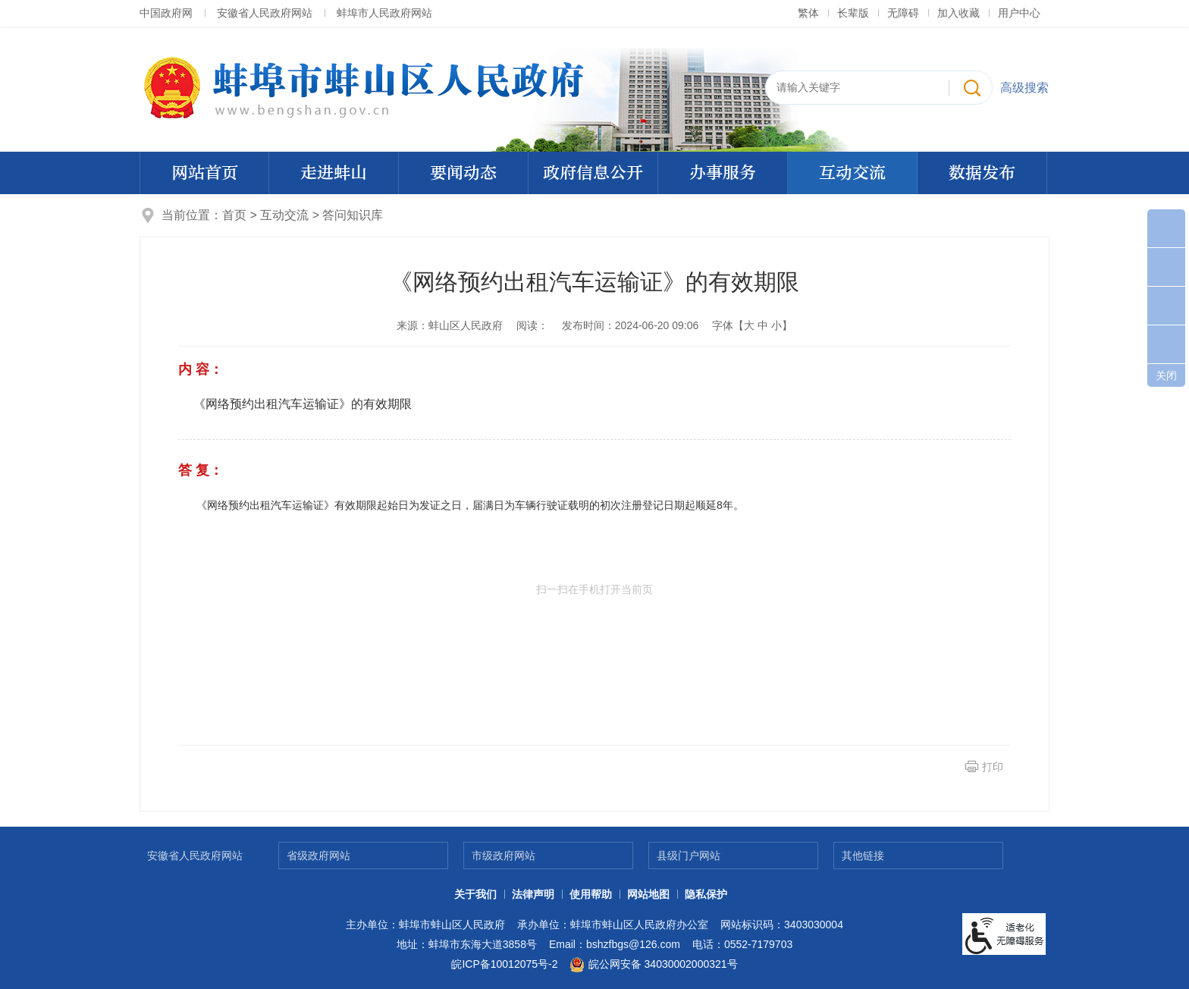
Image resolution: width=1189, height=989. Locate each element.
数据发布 (982, 173)
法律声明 (533, 894)
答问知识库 (352, 215)
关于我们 (475, 894)
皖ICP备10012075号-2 (504, 964)
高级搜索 (1024, 87)
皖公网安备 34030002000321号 (653, 964)
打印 (992, 767)
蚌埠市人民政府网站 (384, 13)
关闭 (1166, 375)
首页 (234, 215)
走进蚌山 (333, 173)
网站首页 (204, 173)
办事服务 (722, 173)
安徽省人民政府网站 (264, 13)
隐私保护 (706, 894)
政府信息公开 (593, 173)
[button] (853, 13)
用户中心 (1019, 13)
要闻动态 (463, 173)
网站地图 (648, 894)
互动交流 (852, 173)
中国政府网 (166, 13)
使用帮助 (590, 894)
